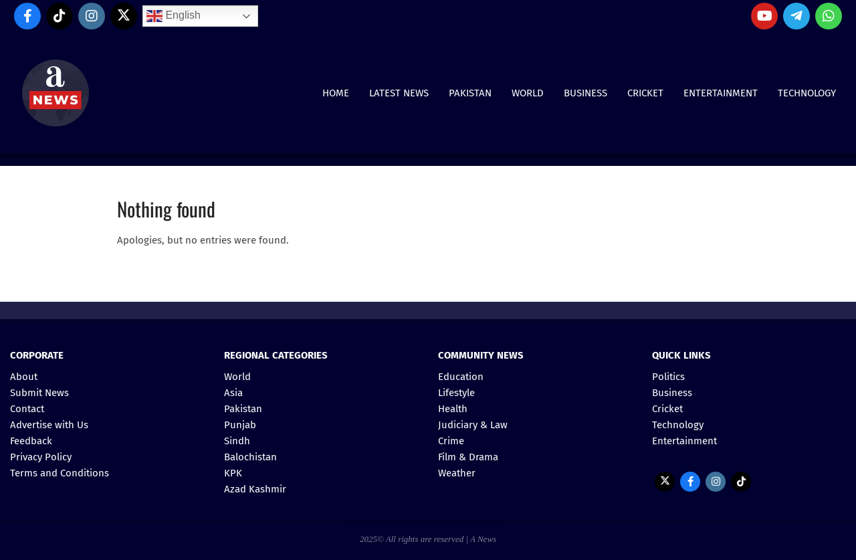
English (173, 16)
